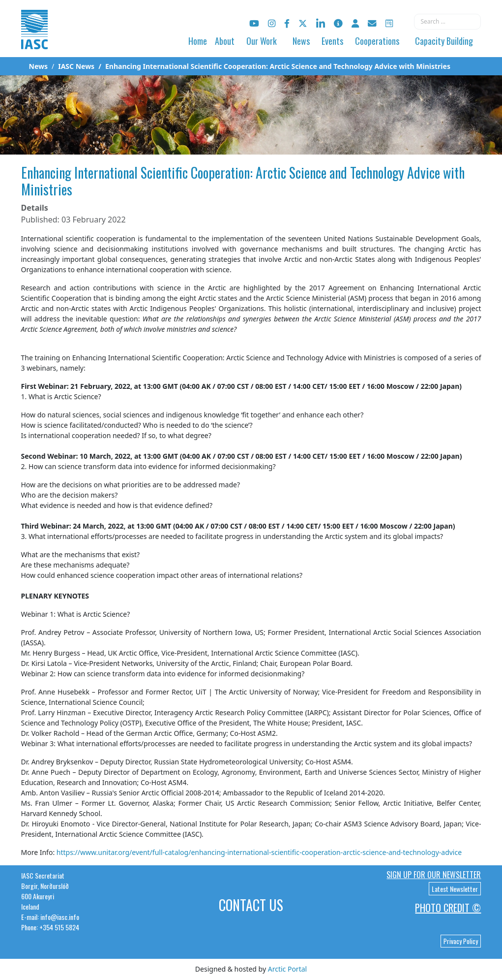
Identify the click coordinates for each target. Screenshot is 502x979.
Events (332, 40)
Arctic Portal (287, 969)
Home (197, 40)
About (225, 40)
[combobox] (447, 22)
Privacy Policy (460, 941)
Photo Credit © (448, 907)
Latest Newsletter (455, 889)
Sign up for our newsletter (433, 875)
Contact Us (251, 905)
